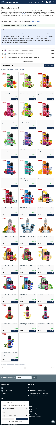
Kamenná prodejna (33, 407)
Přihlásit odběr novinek (8, 377)
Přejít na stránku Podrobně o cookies (15, 421)
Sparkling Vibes (29, 40)
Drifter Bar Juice (11, 34)
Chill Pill (12, 36)
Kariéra (31, 409)
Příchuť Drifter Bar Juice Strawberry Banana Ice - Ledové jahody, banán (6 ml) (9, 267)
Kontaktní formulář (8, 390)
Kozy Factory (4, 38)
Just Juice (47, 36)
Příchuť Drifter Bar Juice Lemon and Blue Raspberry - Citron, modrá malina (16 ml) (10, 354)
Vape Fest (24, 34)
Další (52, 367)
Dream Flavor (4, 34)
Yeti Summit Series (40, 34)
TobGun (32, 38)
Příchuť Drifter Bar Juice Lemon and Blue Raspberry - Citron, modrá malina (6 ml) (28, 296)
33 (33, 367)
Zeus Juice (9, 42)
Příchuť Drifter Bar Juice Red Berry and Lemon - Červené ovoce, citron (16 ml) (28, 325)
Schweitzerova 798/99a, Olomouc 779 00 (39, 393)
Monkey (19, 38)
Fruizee (8, 36)
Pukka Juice (4, 40)
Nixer (23, 38)
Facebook (3, 393)
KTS (9, 38)
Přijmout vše (21, 418)
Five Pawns (33, 34)
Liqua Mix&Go (14, 38)
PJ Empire (37, 38)
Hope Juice (41, 36)
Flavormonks (47, 34)
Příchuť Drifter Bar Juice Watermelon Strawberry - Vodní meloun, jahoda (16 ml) (10, 325)
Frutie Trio (4, 36)
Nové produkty (32, 413)
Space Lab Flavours (21, 40)
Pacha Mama (15, 42)
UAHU (39, 40)
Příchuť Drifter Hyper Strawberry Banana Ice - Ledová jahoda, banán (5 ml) (45, 93)
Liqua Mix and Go (25, 13)
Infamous (20, 36)
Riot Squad (10, 40)
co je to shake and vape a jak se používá (27, 25)
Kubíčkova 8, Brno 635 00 (35, 387)
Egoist (28, 34)
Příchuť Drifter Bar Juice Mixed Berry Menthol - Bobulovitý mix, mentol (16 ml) (45, 325)
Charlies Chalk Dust (23, 42)
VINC (42, 40)
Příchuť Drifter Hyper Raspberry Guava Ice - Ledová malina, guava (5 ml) (9, 122)
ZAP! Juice (4, 42)
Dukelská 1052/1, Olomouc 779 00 (37, 390)
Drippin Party (18, 34)
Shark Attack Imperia (27, 36)
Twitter (3, 398)
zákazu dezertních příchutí (35, 21)
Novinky (31, 406)
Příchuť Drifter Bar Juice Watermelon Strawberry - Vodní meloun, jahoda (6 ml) (27, 267)
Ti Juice (34, 40)
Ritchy (14, 40)
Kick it (51, 36)
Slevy (30, 411)
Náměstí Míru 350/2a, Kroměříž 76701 (38, 395)
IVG (16, 36)
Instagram (3, 396)
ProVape (46, 38)
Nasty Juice (27, 38)
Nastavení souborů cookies (35, 416)
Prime (42, 38)
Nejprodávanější (33, 414)
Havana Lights (35, 36)
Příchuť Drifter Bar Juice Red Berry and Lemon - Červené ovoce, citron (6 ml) (45, 267)
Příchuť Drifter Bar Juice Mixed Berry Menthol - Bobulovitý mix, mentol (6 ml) (9, 296)
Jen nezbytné (8, 418)
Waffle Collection (47, 40)
